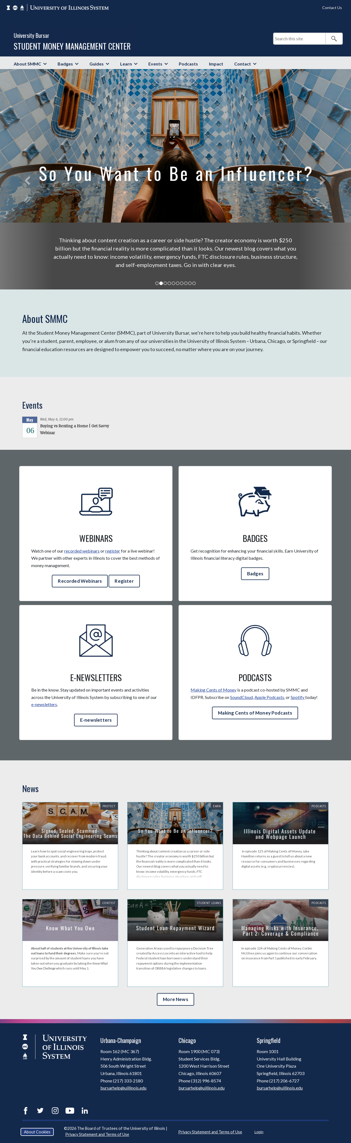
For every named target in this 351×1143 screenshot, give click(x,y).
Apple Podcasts (269, 697)
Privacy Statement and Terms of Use (97, 1134)
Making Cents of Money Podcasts (255, 713)
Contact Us (332, 7)
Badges (65, 63)
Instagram (55, 1110)
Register (124, 581)
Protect (109, 806)
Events (155, 63)
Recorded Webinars (80, 581)
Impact (216, 63)
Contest (109, 903)
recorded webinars (82, 550)
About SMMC (27, 63)
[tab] (157, 283)
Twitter (40, 1110)
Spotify (298, 697)
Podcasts (188, 63)
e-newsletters (44, 704)
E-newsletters (96, 720)
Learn (126, 63)
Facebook (25, 1110)
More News (175, 999)
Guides (96, 63)
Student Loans (209, 903)
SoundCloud (241, 697)
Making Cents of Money (213, 689)
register (112, 550)
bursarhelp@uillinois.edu (123, 1087)
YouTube (70, 1110)
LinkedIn (84, 1110)
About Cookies (37, 1132)
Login (259, 1132)
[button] (26, 179)
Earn (217, 806)
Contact (242, 63)
